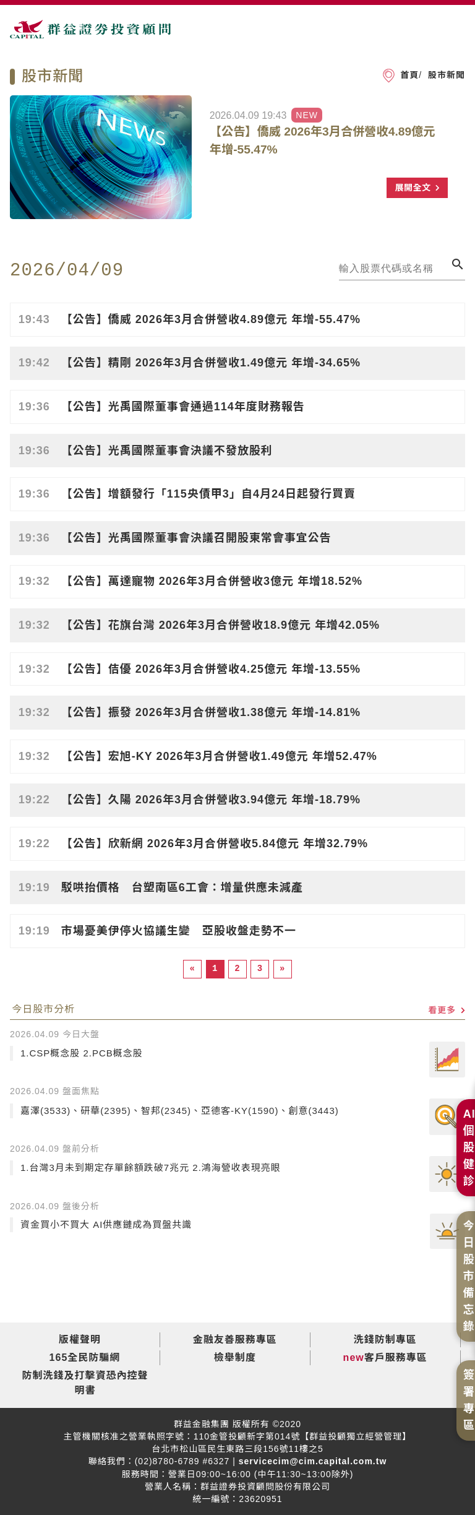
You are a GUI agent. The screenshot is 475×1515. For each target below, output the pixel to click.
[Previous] (192, 968)
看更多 (446, 1010)
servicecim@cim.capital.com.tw (311, 1461)
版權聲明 (80, 1339)
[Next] (282, 968)
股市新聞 (445, 75)
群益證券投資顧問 (90, 35)
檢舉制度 (235, 1357)
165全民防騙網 (85, 1357)
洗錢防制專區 (385, 1339)
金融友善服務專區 (235, 1339)
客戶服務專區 (395, 1357)
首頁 (409, 75)
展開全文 (417, 187)
